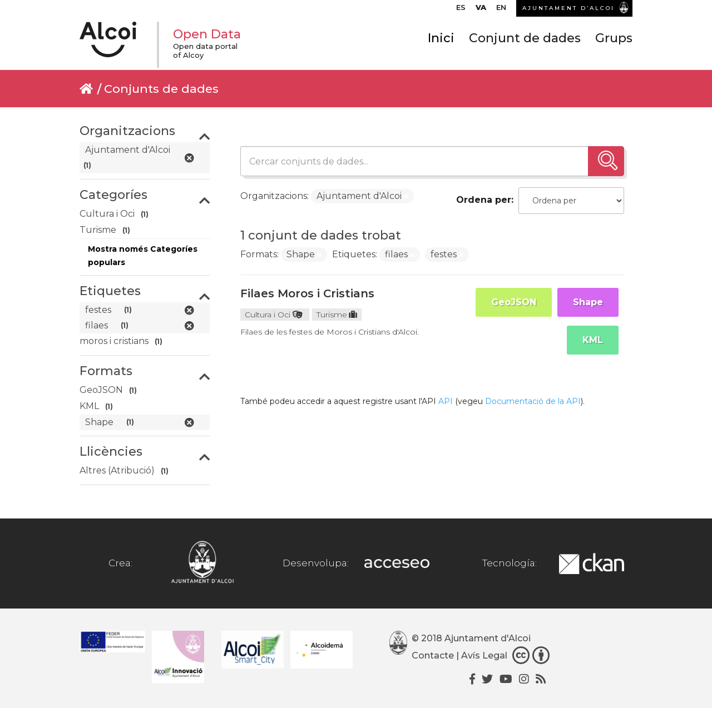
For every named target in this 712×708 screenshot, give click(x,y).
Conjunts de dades (161, 89)
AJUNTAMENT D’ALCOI (568, 8)
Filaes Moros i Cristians (307, 293)
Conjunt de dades (525, 43)
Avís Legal (484, 656)
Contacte (433, 656)
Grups (613, 43)
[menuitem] (461, 10)
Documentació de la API (533, 401)
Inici (441, 43)
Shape (588, 302)
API (445, 401)
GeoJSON (513, 302)
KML (592, 340)
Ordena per (483, 200)
